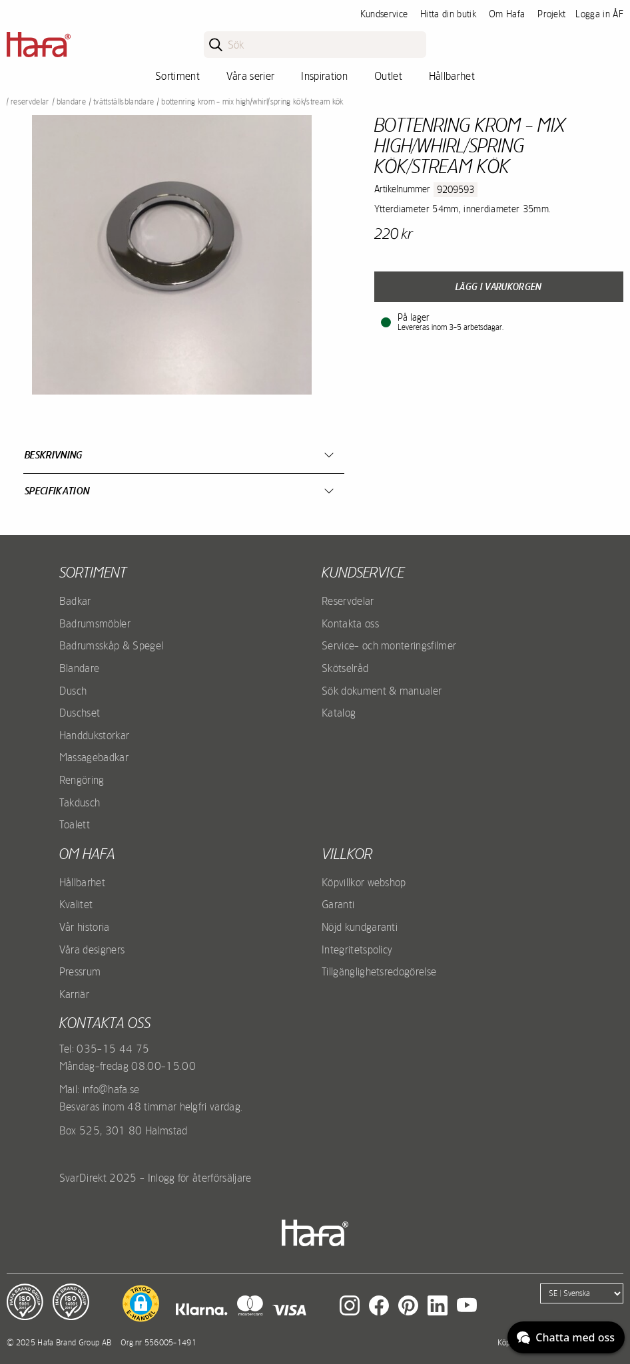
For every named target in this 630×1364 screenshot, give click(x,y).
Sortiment (177, 76)
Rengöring (82, 780)
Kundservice (384, 14)
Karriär (74, 994)
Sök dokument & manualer (382, 691)
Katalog (339, 713)
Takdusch (80, 802)
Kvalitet (76, 904)
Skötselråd (345, 668)
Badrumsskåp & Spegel (111, 645)
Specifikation (57, 490)
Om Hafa (507, 14)
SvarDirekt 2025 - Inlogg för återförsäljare (155, 1178)
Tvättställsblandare (123, 101)
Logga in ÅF (599, 14)
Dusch (73, 691)
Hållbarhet (452, 76)
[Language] (581, 1293)
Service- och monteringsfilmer (389, 645)
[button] (141, 1303)
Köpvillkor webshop (364, 882)
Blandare (72, 101)
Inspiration (324, 76)
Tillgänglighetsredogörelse (379, 971)
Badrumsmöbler (95, 623)
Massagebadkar (94, 757)
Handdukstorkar (94, 735)
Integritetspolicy (357, 949)
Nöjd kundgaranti (360, 927)
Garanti (338, 904)
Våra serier (250, 76)
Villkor (347, 853)
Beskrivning (54, 454)
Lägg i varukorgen (498, 286)
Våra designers (92, 949)
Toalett (74, 824)
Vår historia (84, 927)
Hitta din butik (448, 14)
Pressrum (80, 971)
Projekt (551, 14)
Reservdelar (30, 101)
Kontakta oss (350, 623)
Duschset (80, 713)
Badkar (75, 601)
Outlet (388, 76)
